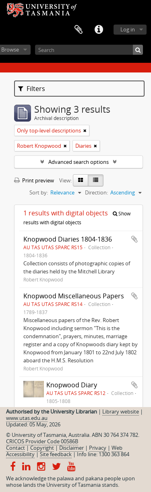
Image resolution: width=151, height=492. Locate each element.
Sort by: (38, 192)
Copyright (42, 447)
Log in (127, 29)
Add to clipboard (134, 239)
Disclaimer (71, 447)
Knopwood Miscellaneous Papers (73, 295)
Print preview (34, 180)
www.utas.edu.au (27, 418)
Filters (31, 88)
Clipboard (78, 30)
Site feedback (56, 454)
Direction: (96, 192)
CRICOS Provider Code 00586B (42, 441)
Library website (120, 411)
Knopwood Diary (71, 384)
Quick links (99, 30)
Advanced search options (78, 161)
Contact (15, 447)
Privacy (97, 447)
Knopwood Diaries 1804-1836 (67, 239)
